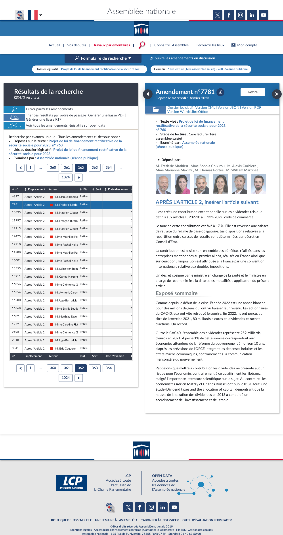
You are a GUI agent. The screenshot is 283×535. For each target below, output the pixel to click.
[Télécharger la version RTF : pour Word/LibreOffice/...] (187, 102)
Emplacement (36, 180)
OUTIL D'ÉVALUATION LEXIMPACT (206, 511)
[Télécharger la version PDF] (220, 83)
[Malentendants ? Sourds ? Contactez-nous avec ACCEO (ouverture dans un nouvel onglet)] (109, 498)
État (86, 180)
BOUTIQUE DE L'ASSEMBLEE (70, 511)
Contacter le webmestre (158, 520)
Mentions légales (81, 520)
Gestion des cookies (200, 520)
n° (16, 180)
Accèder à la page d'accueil (141, 27)
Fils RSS (181, 520)
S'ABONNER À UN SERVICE (159, 511)
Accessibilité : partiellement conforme (117, 520)
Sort (98, 180)
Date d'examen (118, 180)
